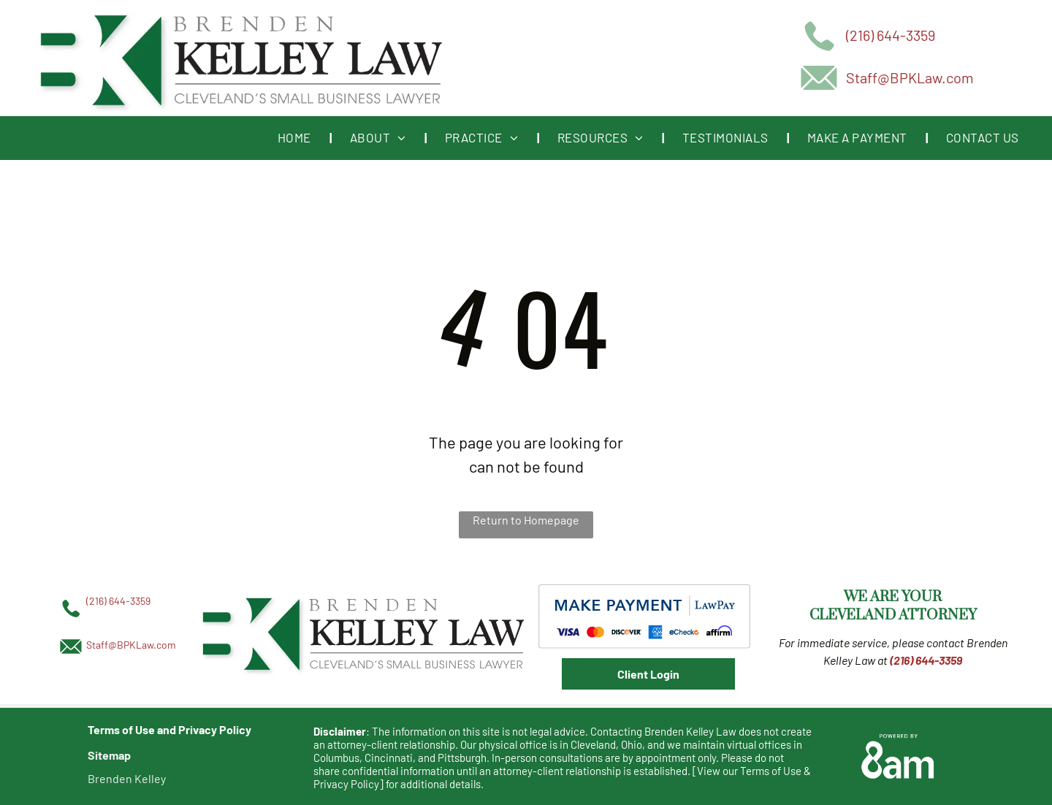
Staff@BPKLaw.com (910, 77)
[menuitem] (295, 138)
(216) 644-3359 (890, 35)
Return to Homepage (526, 520)
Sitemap (109, 755)
